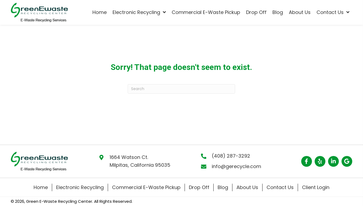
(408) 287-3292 (231, 155)
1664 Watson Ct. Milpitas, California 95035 (140, 161)
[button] (306, 161)
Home (41, 187)
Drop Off (199, 187)
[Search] (181, 89)
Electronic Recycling (80, 187)
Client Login (315, 187)
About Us (247, 187)
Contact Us (280, 187)
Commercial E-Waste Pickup (146, 187)
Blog (223, 187)
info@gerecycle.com (236, 166)
